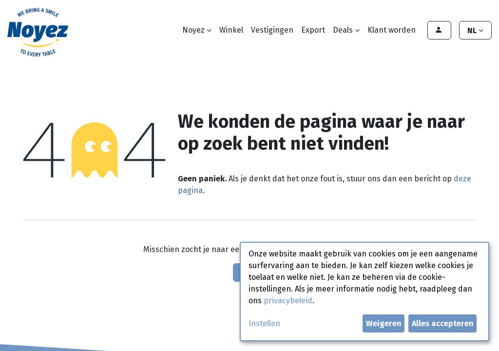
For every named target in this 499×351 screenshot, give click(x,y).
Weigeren (384, 323)
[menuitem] (231, 30)
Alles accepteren (443, 323)
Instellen (264, 323)
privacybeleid (288, 300)
